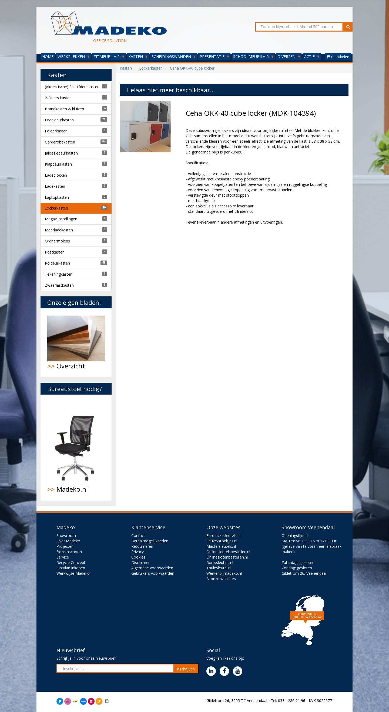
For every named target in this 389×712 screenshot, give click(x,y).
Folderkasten (56, 131)
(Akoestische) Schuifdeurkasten (72, 86)
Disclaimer (140, 562)
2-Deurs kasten (58, 97)
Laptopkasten (57, 197)
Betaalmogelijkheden (149, 540)
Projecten (64, 546)
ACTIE (311, 56)
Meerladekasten (59, 229)
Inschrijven (185, 669)
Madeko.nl (76, 448)
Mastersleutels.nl (221, 546)
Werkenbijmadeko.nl (224, 573)
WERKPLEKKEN (73, 56)
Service (62, 557)
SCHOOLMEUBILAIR (253, 56)
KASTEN (137, 56)
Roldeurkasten (57, 263)
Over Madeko (68, 540)
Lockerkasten (56, 208)
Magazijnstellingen (61, 218)
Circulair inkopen (70, 567)
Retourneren (142, 546)
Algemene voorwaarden (152, 567)
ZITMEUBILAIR (108, 56)
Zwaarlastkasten (59, 285)
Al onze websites (221, 578)
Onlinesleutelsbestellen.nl (228, 551)
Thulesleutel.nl (218, 567)
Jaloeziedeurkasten (61, 153)
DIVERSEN (288, 56)
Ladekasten (55, 186)
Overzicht (76, 343)
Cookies (138, 557)
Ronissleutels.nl (219, 562)
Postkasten (55, 252)
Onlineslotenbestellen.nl (227, 557)
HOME (47, 56)
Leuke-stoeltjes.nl (221, 540)
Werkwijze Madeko (73, 573)
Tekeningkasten (58, 274)
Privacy (137, 551)
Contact (138, 535)
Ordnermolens (57, 241)
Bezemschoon (69, 551)
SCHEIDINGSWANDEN (174, 56)
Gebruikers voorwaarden (152, 573)
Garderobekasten (60, 142)
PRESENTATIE (214, 56)
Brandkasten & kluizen (64, 108)
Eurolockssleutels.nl (223, 535)
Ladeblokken (56, 175)
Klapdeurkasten (58, 164)
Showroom (66, 535)
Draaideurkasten (59, 119)
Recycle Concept (70, 562)
